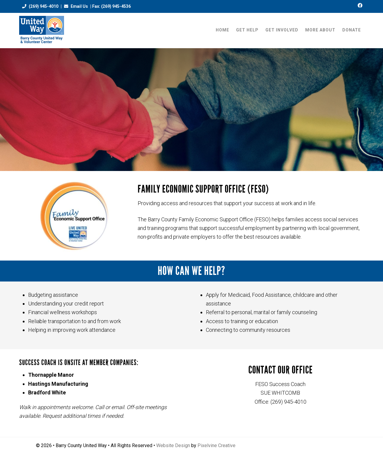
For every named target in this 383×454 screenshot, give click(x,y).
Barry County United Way (41, 30)
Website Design (173, 445)
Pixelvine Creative (216, 445)
